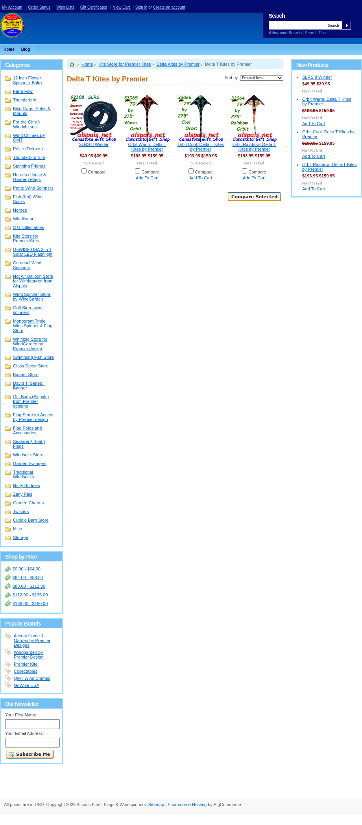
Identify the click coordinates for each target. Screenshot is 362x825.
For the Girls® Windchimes (26, 124)
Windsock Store (30, 455)
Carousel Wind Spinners (27, 265)
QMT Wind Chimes (32, 678)
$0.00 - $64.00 (27, 569)
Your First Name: (21, 714)
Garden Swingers (29, 463)
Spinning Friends (29, 166)
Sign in (141, 7)
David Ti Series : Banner (28, 385)
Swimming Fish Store (33, 357)
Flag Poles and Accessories (30, 430)
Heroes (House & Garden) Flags (29, 177)
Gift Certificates (93, 7)
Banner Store (30, 375)
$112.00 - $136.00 (30, 594)
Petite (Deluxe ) (28, 148)
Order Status (39, 7)
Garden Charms (28, 502)
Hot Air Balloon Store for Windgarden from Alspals (30, 281)
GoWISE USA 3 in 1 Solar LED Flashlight (32, 252)
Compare (96, 172)
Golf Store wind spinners (27, 310)
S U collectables (28, 227)
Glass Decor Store (30, 366)
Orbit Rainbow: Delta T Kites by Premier (254, 146)
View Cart (122, 7)
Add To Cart (147, 177)
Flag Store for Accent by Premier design (30, 417)
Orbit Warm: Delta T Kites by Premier (147, 146)
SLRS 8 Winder (94, 144)
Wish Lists (65, 7)
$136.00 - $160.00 (30, 603)
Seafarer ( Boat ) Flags (29, 443)
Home (87, 64)
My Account (12, 7)
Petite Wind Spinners (30, 188)
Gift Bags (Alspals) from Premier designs (31, 401)
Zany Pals (22, 494)
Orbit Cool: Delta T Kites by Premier (200, 146)
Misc (17, 528)
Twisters (21, 511)
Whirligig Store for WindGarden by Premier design (30, 344)
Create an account (169, 7)
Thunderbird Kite (29, 157)
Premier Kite (26, 664)
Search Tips (315, 33)
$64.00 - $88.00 (28, 577)
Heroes (20, 210)
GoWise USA (26, 685)
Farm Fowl (23, 91)
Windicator (23, 218)
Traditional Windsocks (30, 474)
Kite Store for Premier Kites (30, 238)
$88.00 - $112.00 (29, 586)
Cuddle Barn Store (31, 520)
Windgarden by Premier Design (29, 654)
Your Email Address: (24, 733)
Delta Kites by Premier (178, 64)
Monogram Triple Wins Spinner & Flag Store (30, 326)
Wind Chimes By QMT (30, 137)
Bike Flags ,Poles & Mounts (31, 111)
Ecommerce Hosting (187, 804)
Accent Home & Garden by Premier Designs (32, 640)
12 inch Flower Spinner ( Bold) (27, 80)
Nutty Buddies (26, 485)
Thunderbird (24, 100)
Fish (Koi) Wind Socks (27, 199)
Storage (20, 537)
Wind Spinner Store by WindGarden (30, 296)
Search (277, 16)
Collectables (25, 671)
